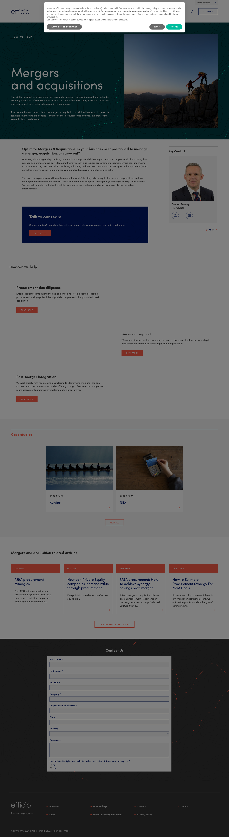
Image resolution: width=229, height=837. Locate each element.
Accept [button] (174, 27)
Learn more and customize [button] (64, 27)
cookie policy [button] (175, 11)
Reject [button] (157, 27)
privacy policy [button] (151, 8)
